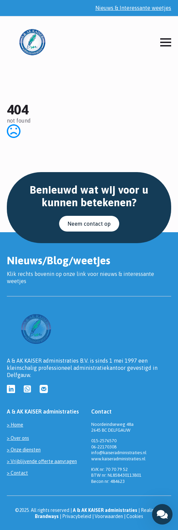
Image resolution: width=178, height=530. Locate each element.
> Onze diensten (24, 449)
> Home (15, 425)
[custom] (11, 389)
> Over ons (18, 438)
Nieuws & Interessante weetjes (133, 8)
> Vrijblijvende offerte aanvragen (42, 461)
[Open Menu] (165, 42)
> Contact (17, 473)
